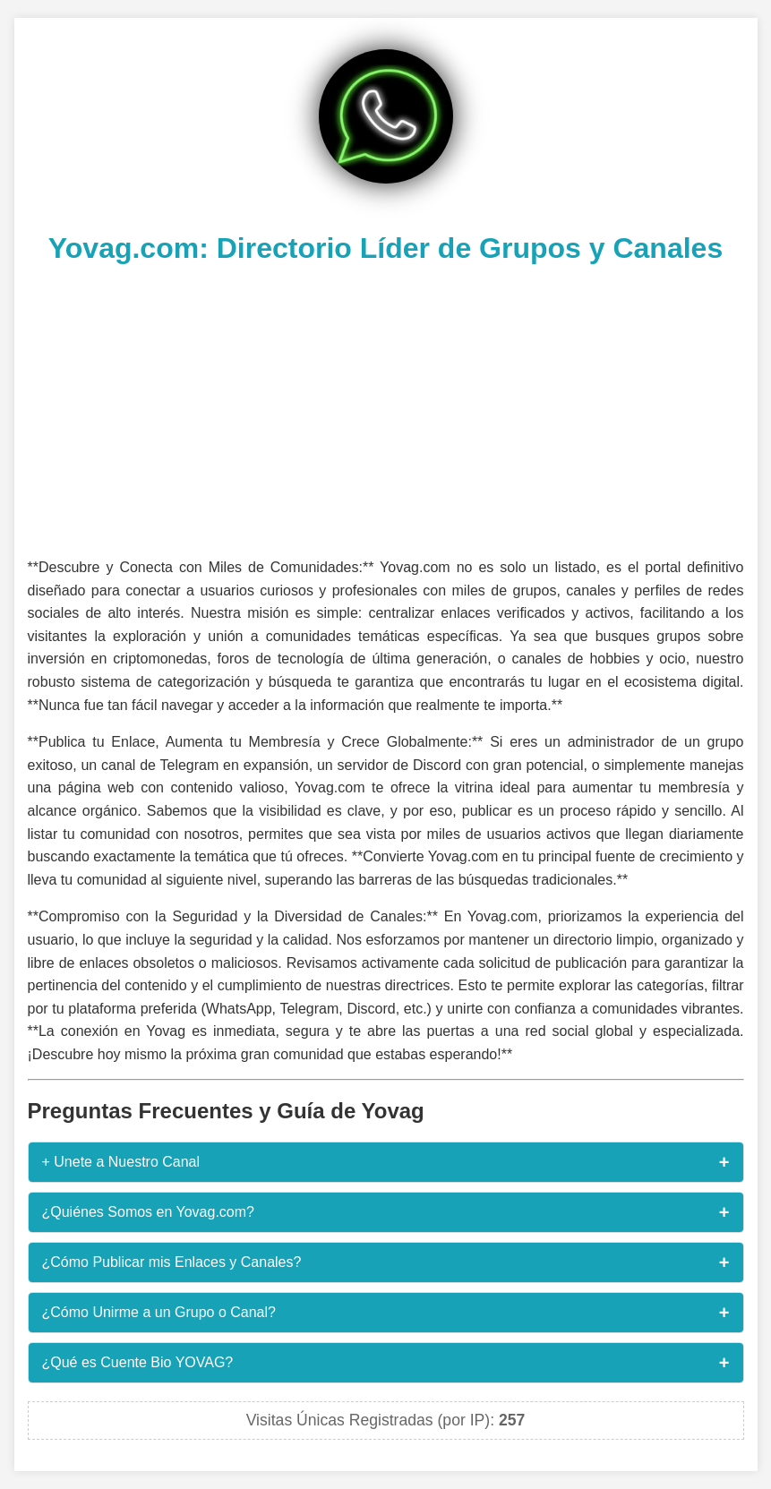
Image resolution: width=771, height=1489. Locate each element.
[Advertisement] (386, 408)
